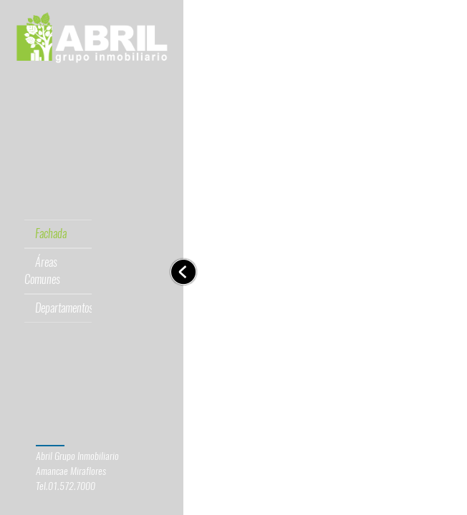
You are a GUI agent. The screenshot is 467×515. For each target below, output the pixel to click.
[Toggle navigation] (183, 272)
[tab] (46, 96)
